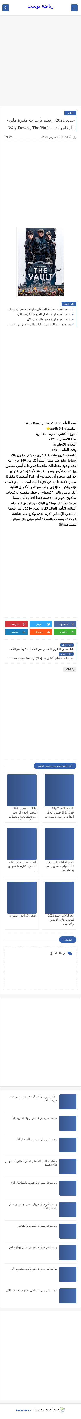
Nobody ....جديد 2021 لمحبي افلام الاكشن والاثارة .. (61, 919)
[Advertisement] (40, 63)
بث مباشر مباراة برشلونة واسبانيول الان (34, 1182)
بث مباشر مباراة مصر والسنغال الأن (49, 319)
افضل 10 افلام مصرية (23, 915)
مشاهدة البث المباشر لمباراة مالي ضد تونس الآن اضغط (39, 324)
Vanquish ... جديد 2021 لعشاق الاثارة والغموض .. (22, 866)
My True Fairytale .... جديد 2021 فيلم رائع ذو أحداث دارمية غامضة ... (59, 812)
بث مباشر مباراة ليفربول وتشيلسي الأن (34, 1268)
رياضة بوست (40, 6)
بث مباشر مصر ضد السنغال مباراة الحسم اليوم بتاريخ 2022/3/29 (39, 309)
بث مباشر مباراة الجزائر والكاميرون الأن (34, 1118)
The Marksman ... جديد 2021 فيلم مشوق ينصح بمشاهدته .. (60, 866)
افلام (70, 113)
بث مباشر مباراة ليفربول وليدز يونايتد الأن (33, 1247)
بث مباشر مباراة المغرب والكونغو (37, 1225)
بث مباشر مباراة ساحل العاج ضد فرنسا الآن (44, 314)
